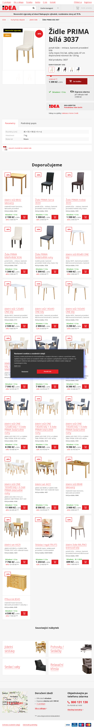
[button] (49, 8)
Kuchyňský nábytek (18, 20)
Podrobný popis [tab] (28, 123)
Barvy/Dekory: (55, 65)
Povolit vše (47, 371)
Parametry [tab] (10, 123)
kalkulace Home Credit (70, 113)
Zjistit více (17, 366)
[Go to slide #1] (17, 77)
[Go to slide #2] (29, 77)
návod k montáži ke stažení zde (17, 148)
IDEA (4, 20)
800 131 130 (79, 702)
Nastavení (25, 371)
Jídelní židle (34, 20)
